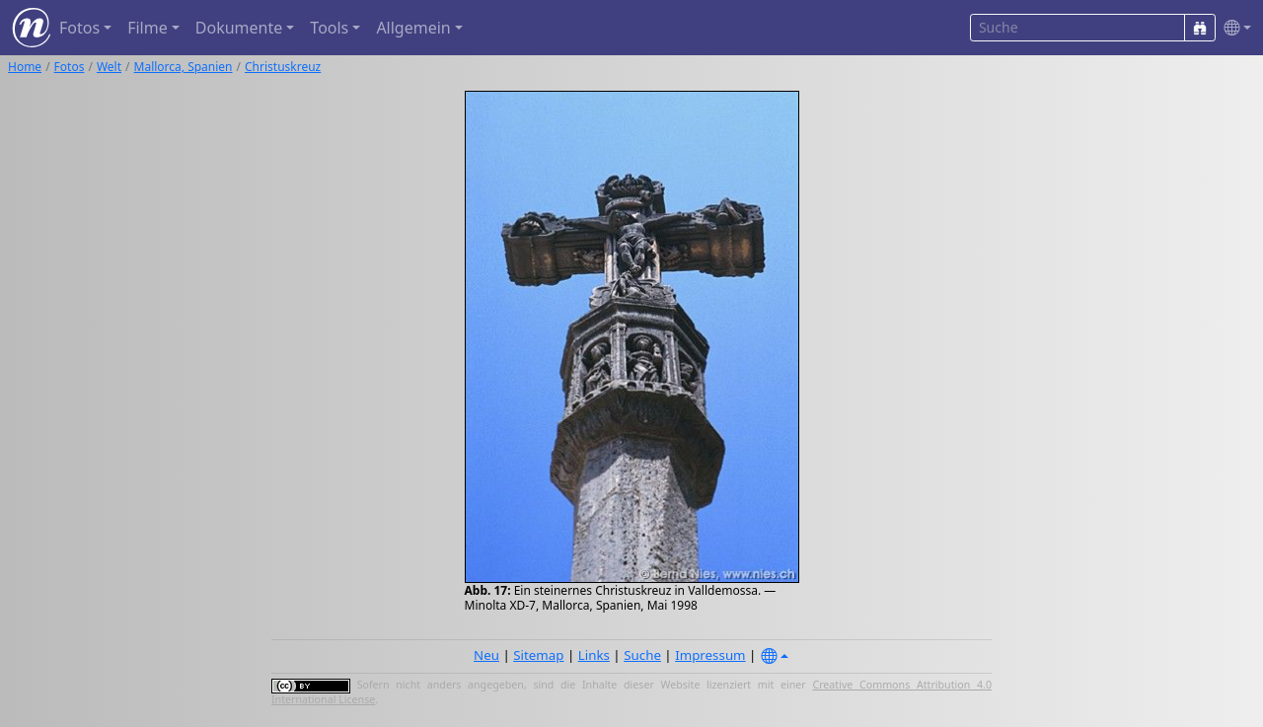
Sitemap (538, 655)
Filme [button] (147, 27)
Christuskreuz (283, 66)
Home (24, 66)
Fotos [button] (79, 27)
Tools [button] (329, 27)
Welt (109, 66)
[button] (1233, 28)
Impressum (710, 655)
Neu (486, 655)
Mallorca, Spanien (183, 66)
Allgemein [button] (413, 27)
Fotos (69, 66)
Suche (642, 655)
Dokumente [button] (238, 27)
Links (594, 655)
